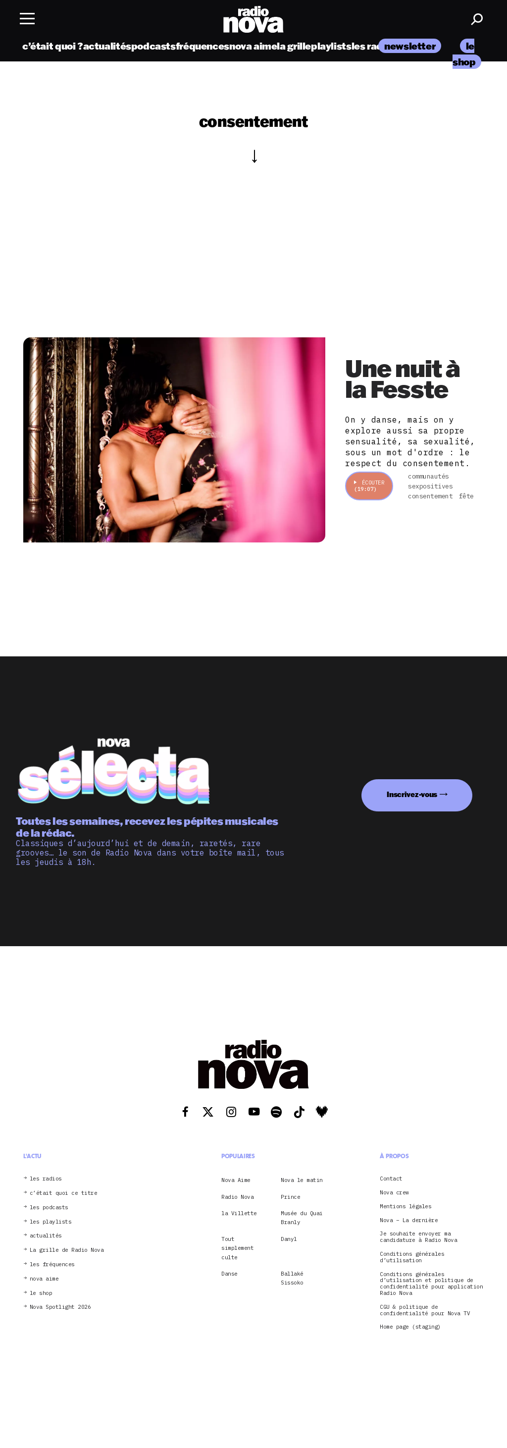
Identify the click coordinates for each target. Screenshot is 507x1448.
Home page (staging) (410, 1327)
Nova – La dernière (409, 1220)
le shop (41, 1293)
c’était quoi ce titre (64, 1193)
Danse (229, 1273)
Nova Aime (236, 1180)
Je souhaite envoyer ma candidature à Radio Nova (418, 1237)
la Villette (239, 1213)
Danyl (289, 1238)
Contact (391, 1179)
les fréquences (52, 1264)
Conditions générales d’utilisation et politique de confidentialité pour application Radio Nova (431, 1283)
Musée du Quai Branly (302, 1218)
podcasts (153, 46)
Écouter (369, 485)
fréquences (202, 46)
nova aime (253, 46)
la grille (294, 46)
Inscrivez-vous (412, 794)
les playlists (51, 1222)
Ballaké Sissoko (292, 1278)
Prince (290, 1196)
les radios (374, 46)
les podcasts (49, 1207)
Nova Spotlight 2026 (60, 1307)
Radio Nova (237, 1196)
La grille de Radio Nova (67, 1250)
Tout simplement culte (237, 1248)
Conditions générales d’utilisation (412, 1257)
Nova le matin (302, 1180)
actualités (107, 46)
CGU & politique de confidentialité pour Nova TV (425, 1310)
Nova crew (394, 1192)
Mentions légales (405, 1206)
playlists (331, 46)
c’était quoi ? (52, 46)
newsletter (409, 46)
